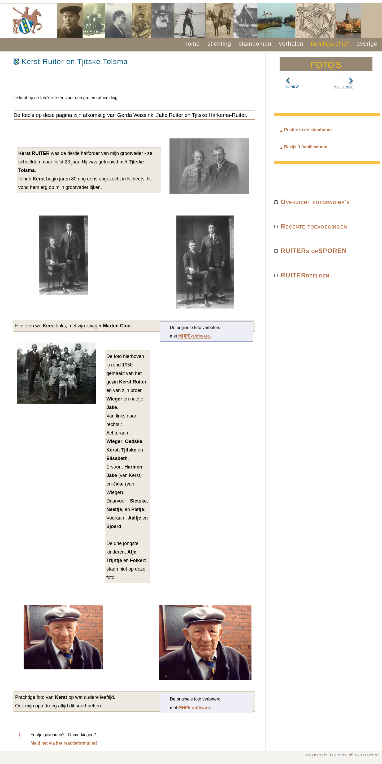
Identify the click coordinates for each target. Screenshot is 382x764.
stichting (219, 43)
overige (367, 43)
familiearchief (330, 43)
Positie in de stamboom (308, 130)
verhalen (291, 43)
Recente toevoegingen (314, 226)
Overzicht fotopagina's (315, 201)
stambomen (255, 43)
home (192, 43)
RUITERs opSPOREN (314, 250)
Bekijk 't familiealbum (305, 147)
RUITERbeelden (305, 275)
